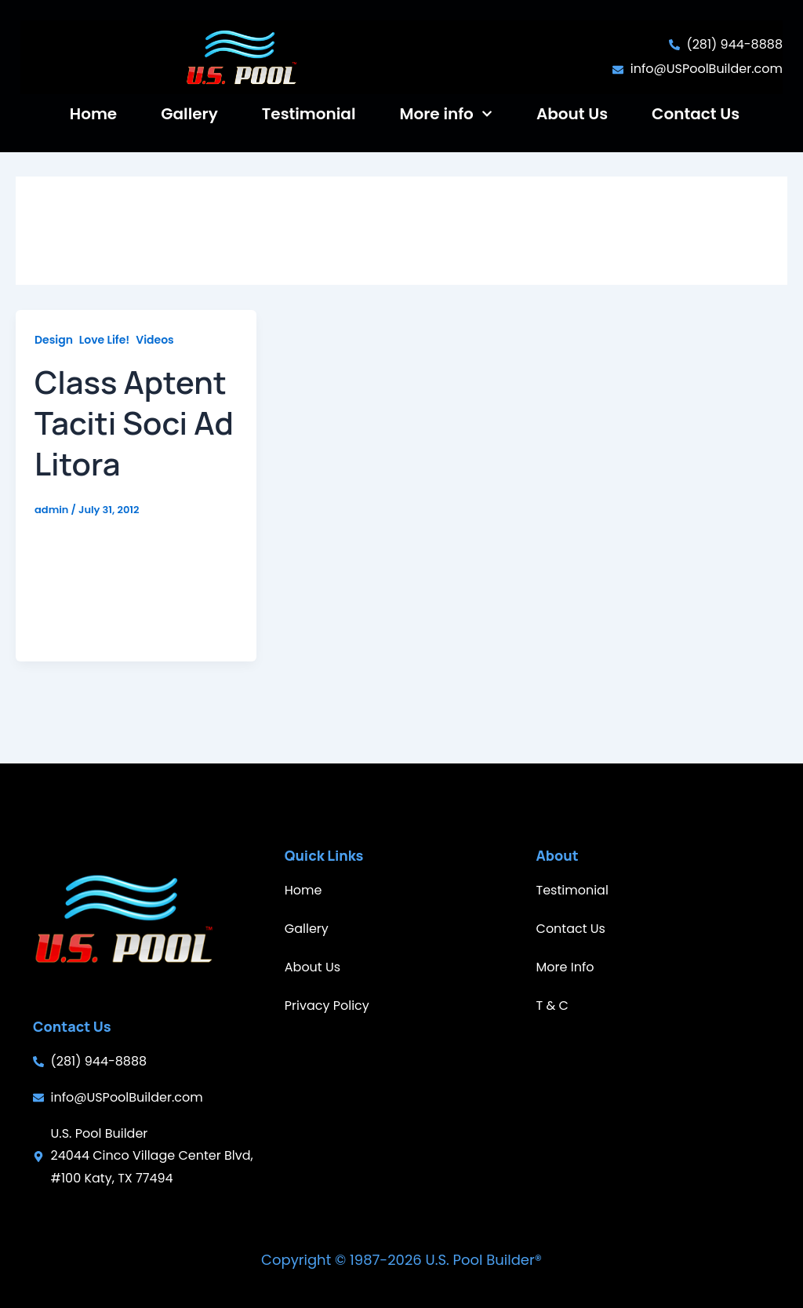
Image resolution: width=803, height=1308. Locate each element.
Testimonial (309, 114)
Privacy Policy (327, 1005)
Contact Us (695, 114)
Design (54, 365)
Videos (155, 365)
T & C (552, 1005)
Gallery (189, 114)
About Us (572, 114)
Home (93, 114)
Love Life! (104, 365)
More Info (565, 967)
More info (446, 113)
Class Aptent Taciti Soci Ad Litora (134, 448)
